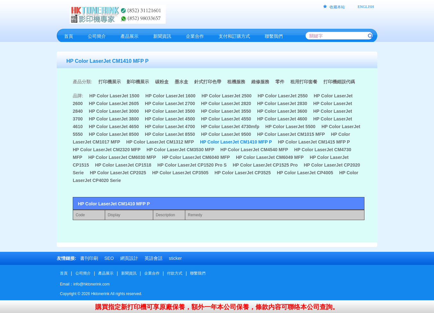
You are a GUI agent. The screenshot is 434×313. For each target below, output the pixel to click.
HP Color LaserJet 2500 (227, 95)
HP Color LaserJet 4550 (226, 118)
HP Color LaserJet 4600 (282, 118)
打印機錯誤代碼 (339, 81)
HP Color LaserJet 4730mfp (230, 126)
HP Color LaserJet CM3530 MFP (180, 149)
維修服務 (260, 81)
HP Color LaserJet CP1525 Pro (265, 165)
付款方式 (174, 273)
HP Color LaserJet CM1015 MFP (291, 134)
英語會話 (154, 258)
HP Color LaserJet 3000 (114, 111)
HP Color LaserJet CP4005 (305, 172)
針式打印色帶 (207, 81)
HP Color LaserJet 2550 (283, 95)
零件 (279, 81)
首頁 (64, 273)
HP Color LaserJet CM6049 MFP (270, 157)
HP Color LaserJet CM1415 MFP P (314, 141)
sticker (175, 258)
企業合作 (152, 273)
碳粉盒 (162, 81)
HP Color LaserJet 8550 (170, 134)
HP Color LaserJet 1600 (171, 95)
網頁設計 (129, 258)
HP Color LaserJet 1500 (114, 95)
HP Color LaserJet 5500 (290, 126)
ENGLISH (366, 6)
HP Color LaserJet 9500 (226, 134)
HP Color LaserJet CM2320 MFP (106, 149)
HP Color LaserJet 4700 (170, 126)
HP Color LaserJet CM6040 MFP (196, 157)
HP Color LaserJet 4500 (170, 118)
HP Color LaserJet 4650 (114, 126)
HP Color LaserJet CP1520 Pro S (192, 165)
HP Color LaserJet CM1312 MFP (160, 141)
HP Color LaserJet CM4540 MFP (254, 149)
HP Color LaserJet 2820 (226, 103)
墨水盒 (181, 81)
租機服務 (236, 81)
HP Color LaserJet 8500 (114, 134)
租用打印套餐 (303, 81)
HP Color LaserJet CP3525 (242, 172)
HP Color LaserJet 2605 (114, 103)
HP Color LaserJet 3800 (114, 118)
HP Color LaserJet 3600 (282, 111)
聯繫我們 (197, 273)
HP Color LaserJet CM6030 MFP (122, 157)
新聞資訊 (129, 273)
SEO (109, 258)
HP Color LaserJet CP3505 (180, 172)
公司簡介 (83, 273)
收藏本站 (337, 7)
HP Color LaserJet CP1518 (123, 165)
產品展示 (105, 273)
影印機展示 (138, 81)
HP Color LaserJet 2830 (282, 103)
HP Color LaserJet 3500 (170, 111)
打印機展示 (109, 81)
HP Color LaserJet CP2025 (118, 172)
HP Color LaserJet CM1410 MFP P (236, 141)
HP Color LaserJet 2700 (170, 103)
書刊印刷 (89, 258)
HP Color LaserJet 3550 (226, 111)
